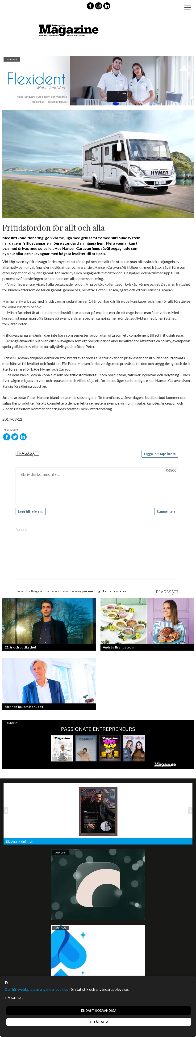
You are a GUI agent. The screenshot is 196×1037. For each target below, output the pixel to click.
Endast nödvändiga (98, 1010)
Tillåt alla (98, 1022)
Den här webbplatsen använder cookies (36, 989)
